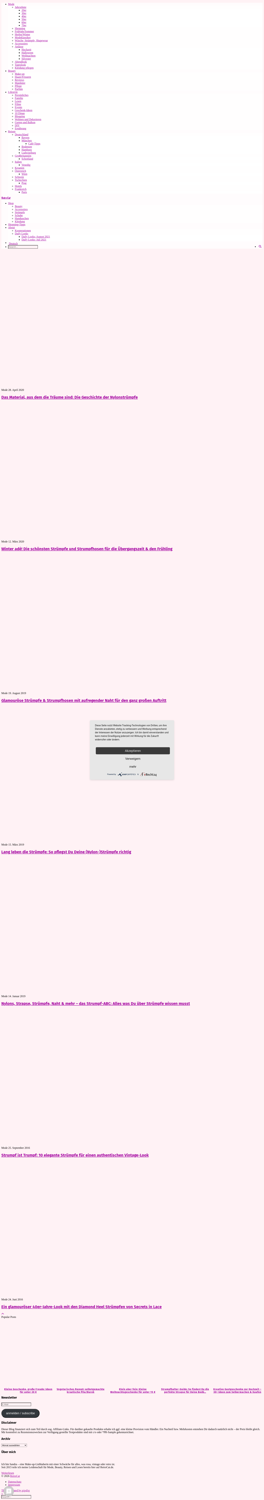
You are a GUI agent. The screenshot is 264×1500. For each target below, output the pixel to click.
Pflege (18, 86)
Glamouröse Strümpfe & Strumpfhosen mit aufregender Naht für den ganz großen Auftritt (83, 700)
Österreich (20, 170)
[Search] (260, 246)
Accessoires (21, 43)
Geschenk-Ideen (23, 110)
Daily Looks (21, 233)
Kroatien (19, 167)
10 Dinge (20, 113)
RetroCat (5, 197)
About (11, 227)
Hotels (18, 186)
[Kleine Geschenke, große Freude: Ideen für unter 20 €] (27, 1353)
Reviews (19, 80)
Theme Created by (15, 1490)
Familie (19, 98)
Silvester (26, 58)
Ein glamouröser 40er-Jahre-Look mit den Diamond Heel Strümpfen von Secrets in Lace (81, 1306)
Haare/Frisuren (23, 76)
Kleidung (20, 221)
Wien (24, 174)
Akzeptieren (133, 751)
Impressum (14, 1484)
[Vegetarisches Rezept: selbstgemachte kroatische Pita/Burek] (80, 1353)
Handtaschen (22, 218)
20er (24, 10)
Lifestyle (13, 92)
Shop (11, 203)
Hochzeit (26, 49)
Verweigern (132, 758)
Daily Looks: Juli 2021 (34, 239)
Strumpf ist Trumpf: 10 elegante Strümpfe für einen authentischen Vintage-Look (75, 1155)
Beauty (12, 70)
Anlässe (19, 46)
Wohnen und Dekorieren (28, 119)
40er (24, 16)
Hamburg (27, 149)
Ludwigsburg (29, 152)
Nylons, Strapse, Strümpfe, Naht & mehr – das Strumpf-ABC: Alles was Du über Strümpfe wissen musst (95, 1003)
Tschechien (21, 180)
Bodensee (27, 146)
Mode (11, 4)
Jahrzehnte (20, 7)
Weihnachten (29, 55)
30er (24, 13)
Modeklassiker (23, 37)
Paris (24, 192)
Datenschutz (14, 1481)
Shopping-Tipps (16, 224)
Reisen (11, 131)
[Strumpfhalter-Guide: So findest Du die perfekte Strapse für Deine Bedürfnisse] (184, 1353)
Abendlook (21, 61)
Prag (24, 183)
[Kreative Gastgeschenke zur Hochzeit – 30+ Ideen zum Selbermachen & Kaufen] (236, 1353)
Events (18, 107)
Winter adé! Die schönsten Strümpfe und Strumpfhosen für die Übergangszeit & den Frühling (86, 548)
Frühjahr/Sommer (24, 31)
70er (24, 25)
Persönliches (21, 95)
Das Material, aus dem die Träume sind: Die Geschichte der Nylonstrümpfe (69, 397)
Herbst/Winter (22, 34)
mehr (132, 766)
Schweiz (19, 177)
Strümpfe (20, 212)
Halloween (27, 52)
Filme (18, 104)
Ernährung (20, 128)
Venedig (26, 164)
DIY (17, 125)
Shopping (20, 28)
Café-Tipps (34, 143)
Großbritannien (23, 155)
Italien (18, 161)
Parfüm (19, 89)
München (27, 140)
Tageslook (20, 64)
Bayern (25, 137)
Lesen (18, 101)
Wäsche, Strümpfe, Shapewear (31, 40)
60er (24, 22)
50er (24, 19)
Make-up (20, 73)
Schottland (27, 158)
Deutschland (21, 134)
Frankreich (20, 189)
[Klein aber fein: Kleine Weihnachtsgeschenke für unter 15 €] (132, 1353)
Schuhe (19, 215)
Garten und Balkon (25, 122)
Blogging (20, 116)
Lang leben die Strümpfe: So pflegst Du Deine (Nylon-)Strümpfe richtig (66, 852)
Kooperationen (23, 230)
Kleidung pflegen (24, 67)
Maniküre (20, 83)
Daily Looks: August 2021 (36, 236)
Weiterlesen (7, 1473)
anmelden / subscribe (20, 1413)
